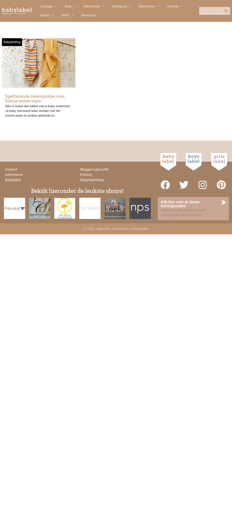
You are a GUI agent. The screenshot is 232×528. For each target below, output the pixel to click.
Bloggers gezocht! (94, 169)
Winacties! (88, 15)
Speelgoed (121, 6)
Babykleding (12, 42)
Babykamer (149, 6)
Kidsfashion (94, 6)
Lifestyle (175, 6)
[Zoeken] (226, 11)
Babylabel (13, 180)
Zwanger (49, 6)
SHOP (67, 15)
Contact (11, 169)
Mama (47, 15)
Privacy (86, 175)
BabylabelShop (92, 180)
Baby (70, 6)
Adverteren (14, 175)
